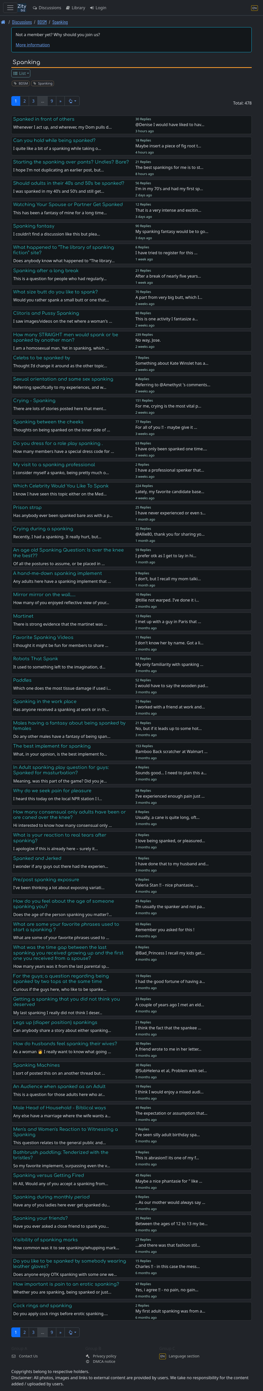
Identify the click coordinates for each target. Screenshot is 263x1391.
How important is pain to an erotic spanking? (66, 1284)
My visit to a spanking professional (54, 464)
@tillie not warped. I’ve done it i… (167, 600)
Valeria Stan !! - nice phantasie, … (166, 885)
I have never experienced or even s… (170, 513)
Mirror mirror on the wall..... (44, 594)
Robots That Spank (35, 658)
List (19, 73)
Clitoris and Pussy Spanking (46, 313)
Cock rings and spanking (42, 1305)
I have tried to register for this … (166, 253)
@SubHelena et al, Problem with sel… (171, 1070)
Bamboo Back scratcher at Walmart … (171, 751)
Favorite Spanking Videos (43, 637)
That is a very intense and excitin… (168, 210)
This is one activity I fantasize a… (166, 319)
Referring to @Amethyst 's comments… (172, 385)
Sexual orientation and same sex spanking (63, 379)
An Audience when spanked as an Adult (59, 1086)
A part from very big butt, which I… (168, 297)
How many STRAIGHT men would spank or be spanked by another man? (65, 337)
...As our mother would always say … (170, 1202)
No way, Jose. (148, 340)
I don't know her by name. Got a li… (169, 643)
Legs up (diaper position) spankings (55, 1022)
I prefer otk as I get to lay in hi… (165, 556)
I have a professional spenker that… (169, 470)
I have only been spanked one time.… (171, 449)
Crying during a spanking (43, 528)
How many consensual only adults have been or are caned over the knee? (69, 814)
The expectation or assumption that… (171, 1113)
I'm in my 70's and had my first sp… (169, 188)
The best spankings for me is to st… (169, 167)
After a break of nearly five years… (168, 276)
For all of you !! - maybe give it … (166, 427)
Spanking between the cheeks (48, 421)
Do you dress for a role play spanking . (58, 443)
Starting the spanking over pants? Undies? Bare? (71, 162)
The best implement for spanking (52, 746)
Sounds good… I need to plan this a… (170, 773)
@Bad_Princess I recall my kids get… (170, 953)
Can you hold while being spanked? (54, 140)
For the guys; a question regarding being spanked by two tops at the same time (61, 978)
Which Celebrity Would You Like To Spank (61, 486)
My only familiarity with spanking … (169, 664)
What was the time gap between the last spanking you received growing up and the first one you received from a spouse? (68, 953)
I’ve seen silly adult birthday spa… (167, 1135)
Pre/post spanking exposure (46, 879)
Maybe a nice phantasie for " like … (168, 1181)
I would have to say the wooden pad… (171, 685)
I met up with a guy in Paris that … (168, 621)
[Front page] (3, 22)
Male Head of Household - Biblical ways (59, 1107)
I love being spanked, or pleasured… (170, 841)
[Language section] (254, 8)
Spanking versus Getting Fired (48, 1175)
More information (33, 45)
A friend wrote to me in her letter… (168, 1049)
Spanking (60, 22)
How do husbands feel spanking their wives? (65, 1043)
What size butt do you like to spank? (55, 292)
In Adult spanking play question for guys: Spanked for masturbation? (61, 770)
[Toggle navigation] (10, 8)
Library (75, 8)
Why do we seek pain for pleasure (52, 790)
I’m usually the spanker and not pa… (170, 906)
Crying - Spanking (34, 400)
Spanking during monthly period (51, 1197)
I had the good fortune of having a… (170, 981)
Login (98, 8)
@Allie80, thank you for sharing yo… (170, 534)
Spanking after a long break (46, 270)
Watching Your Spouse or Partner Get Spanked (68, 204)
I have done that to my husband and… (172, 864)
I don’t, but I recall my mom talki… (168, 579)
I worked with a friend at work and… (170, 707)
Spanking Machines (36, 1065)
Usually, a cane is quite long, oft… (167, 817)
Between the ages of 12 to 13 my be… (171, 1223)
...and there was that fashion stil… (167, 1245)
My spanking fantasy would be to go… (171, 231)
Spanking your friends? (40, 1218)
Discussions (46, 8)
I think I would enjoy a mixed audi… (169, 1092)
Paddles (22, 680)
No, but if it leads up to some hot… (168, 728)
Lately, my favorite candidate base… (169, 491)
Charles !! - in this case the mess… (167, 1266)
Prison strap (27, 507)
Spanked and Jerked (37, 858)
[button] (72, 101)
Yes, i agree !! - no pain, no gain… (166, 1290)
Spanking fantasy (33, 226)
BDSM (42, 22)
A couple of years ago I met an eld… (169, 1005)
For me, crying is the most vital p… (168, 406)
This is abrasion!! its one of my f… (167, 1158)
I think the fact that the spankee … (168, 1028)
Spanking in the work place (45, 701)
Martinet (23, 616)
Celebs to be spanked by (41, 357)
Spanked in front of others (43, 119)
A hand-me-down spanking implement (57, 573)
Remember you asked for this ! (164, 929)
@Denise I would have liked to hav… (169, 124)
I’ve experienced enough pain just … (170, 796)
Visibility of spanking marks (45, 1239)
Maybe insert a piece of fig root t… (168, 146)
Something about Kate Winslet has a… (171, 363)
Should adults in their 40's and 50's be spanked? (68, 183)
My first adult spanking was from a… (170, 1311)
